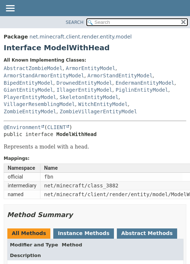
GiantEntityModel (28, 90)
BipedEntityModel (28, 83)
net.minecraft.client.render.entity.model (80, 37)
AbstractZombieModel (33, 68)
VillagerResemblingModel (39, 104)
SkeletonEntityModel (89, 97)
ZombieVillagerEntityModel (98, 111)
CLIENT (56, 127)
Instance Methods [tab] (83, 233)
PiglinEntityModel (141, 90)
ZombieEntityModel (30, 111)
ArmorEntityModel (90, 68)
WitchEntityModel (103, 104)
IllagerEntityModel (84, 90)
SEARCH (75, 22)
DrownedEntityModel (84, 83)
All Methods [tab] (29, 233)
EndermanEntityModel (144, 83)
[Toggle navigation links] (10, 9)
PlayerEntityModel (30, 97)
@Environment (22, 127)
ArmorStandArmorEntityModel (44, 75)
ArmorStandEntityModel (120, 75)
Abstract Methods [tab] (147, 233)
